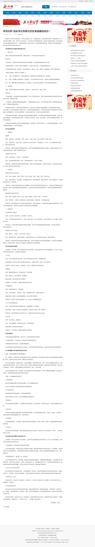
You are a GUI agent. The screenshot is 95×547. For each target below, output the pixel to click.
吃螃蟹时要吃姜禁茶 (75, 88)
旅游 (20, 15)
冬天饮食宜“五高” (75, 75)
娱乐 (76, 12)
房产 (8, 15)
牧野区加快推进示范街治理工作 (78, 50)
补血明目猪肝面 (74, 83)
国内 (20, 12)
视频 (51, 12)
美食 (51, 15)
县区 (32, 15)
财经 (76, 15)
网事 (39, 15)
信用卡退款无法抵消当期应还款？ (78, 55)
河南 (26, 12)
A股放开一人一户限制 (76, 58)
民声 (26, 15)
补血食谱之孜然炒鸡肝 (76, 85)
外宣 (32, 12)
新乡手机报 (55, 6)
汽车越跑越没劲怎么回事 (76, 53)
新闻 (14, 12)
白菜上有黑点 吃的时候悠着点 (77, 80)
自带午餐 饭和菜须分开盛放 (77, 77)
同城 (70, 15)
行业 (82, 15)
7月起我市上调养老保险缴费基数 (78, 60)
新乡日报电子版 (63, 6)
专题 (63, 12)
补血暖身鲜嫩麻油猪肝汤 (76, 90)
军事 (70, 12)
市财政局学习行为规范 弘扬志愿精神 (79, 63)
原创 (45, 12)
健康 (45, 15)
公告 (57, 12)
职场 (57, 15)
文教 (82, 12)
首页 (7, 12)
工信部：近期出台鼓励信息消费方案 (79, 66)
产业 (89, 15)
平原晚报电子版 (72, 6)
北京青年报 (19, 34)
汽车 (14, 15)
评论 (39, 12)
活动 (64, 15)
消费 (88, 12)
